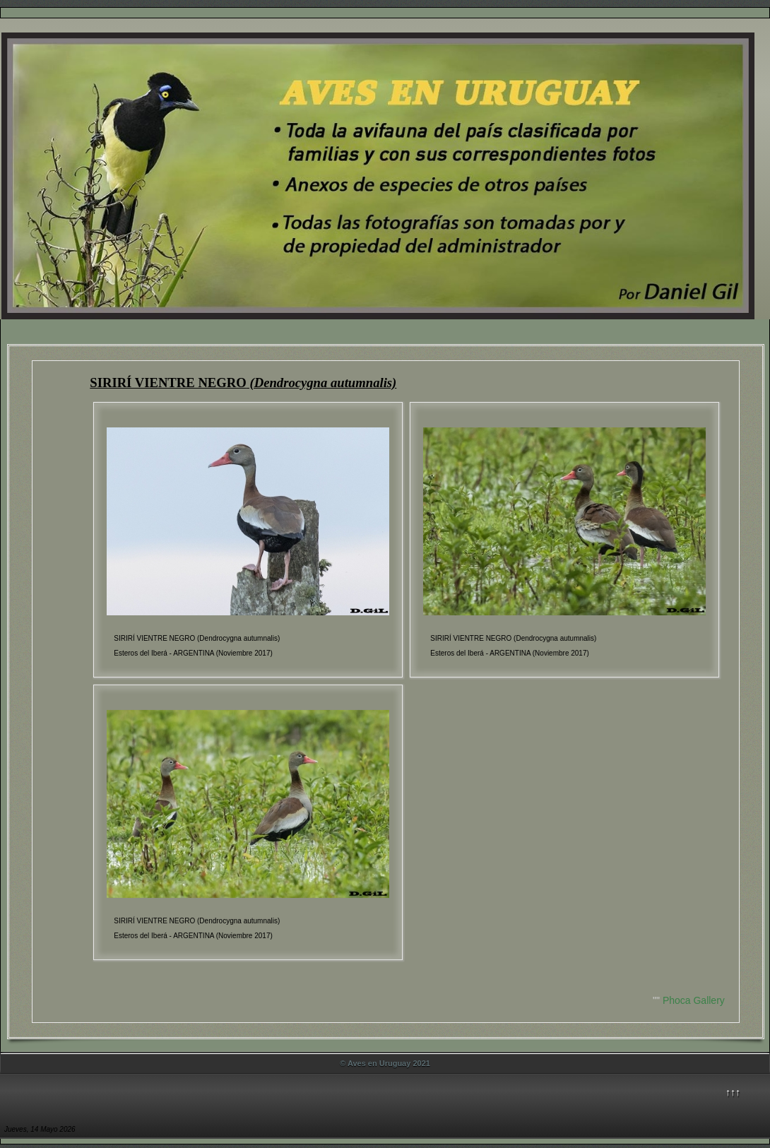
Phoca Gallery (694, 1000)
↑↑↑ (732, 1092)
